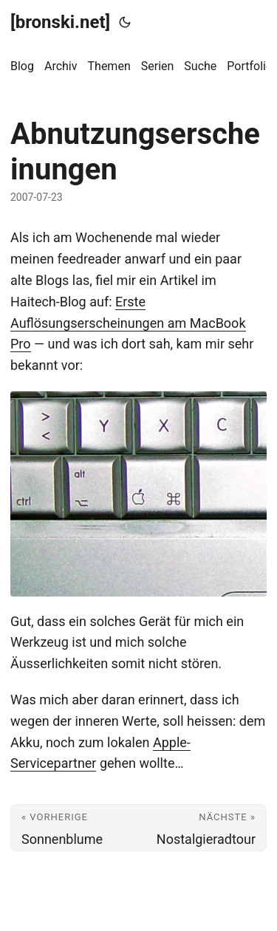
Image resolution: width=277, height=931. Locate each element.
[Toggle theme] (125, 22)
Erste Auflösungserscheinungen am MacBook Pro (128, 323)
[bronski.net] (60, 22)
